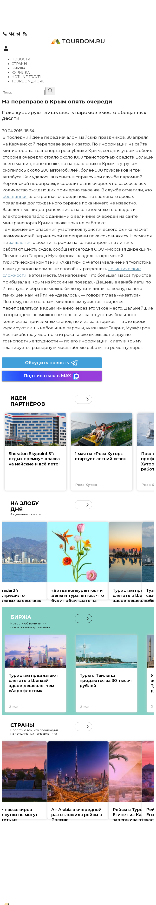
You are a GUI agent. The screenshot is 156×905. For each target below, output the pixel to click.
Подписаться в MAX (52, 376)
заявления (20, 242)
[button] (87, 399)
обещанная (15, 196)
